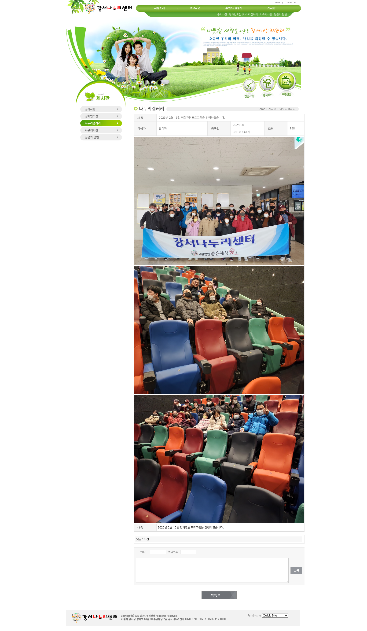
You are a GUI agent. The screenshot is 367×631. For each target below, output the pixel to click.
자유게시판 (266, 14)
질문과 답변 (280, 14)
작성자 (143, 552)
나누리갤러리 (250, 14)
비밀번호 (173, 552)
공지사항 (222, 14)
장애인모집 (235, 14)
